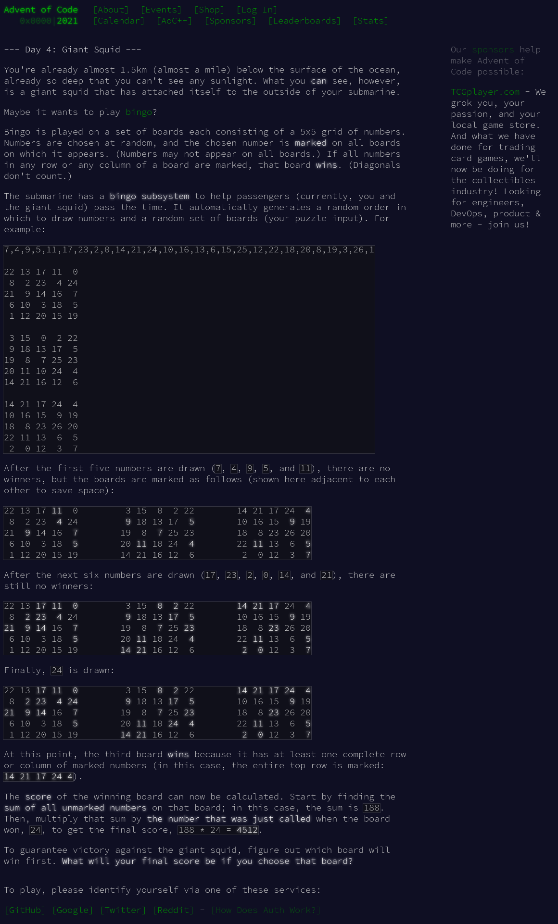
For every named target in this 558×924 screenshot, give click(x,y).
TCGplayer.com (485, 91)
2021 (67, 20)
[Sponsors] (230, 20)
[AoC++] (174, 20)
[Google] (72, 909)
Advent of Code (41, 9)
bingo (139, 111)
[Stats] (370, 20)
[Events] (161, 9)
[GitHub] (25, 909)
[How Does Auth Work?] (265, 909)
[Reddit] (173, 909)
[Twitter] (123, 909)
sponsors (493, 49)
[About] (110, 9)
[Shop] (209, 9)
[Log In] (257, 9)
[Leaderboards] (304, 20)
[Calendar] (118, 20)
